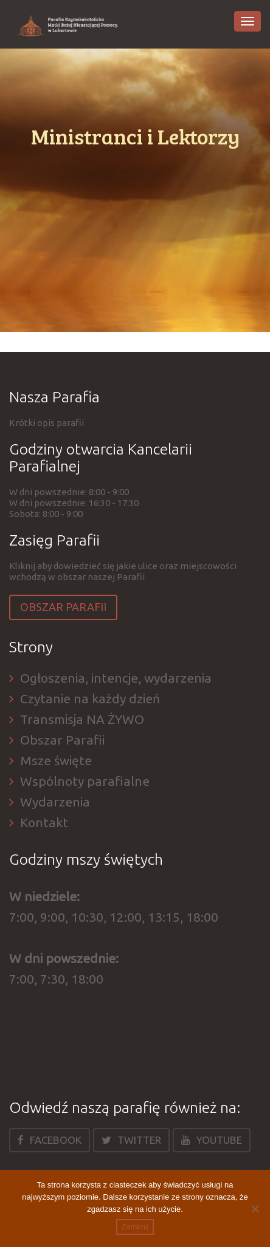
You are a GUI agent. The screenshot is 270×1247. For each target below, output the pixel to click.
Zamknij (135, 1226)
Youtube (211, 1140)
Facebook (49, 1140)
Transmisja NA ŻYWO (82, 719)
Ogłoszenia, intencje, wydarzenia (116, 678)
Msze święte (56, 760)
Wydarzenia (55, 801)
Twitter (131, 1140)
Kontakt (44, 822)
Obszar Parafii (63, 607)
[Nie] (255, 1209)
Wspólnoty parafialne (85, 781)
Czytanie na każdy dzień (90, 698)
